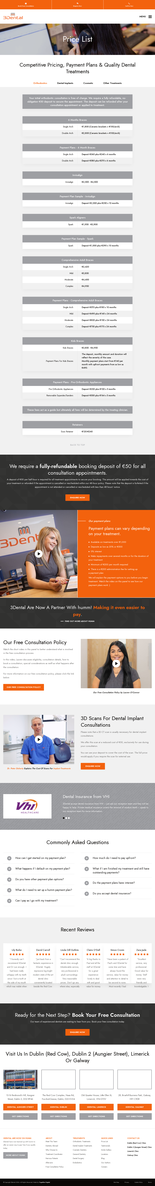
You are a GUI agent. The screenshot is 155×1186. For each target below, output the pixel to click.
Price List (104, 1141)
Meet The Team (51, 1141)
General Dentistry (79, 1154)
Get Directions (20, 1116)
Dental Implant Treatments (82, 1145)
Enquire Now (77, 5)
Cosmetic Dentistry (79, 1150)
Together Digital (44, 1182)
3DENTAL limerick (96, 1107)
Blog (103, 1158)
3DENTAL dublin (58, 1107)
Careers (104, 1166)
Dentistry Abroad (52, 1145)
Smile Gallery (106, 1150)
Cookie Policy (139, 1182)
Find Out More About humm (79, 621)
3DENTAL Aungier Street (20, 1107)
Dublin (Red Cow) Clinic (136, 1143)
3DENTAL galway (134, 1107)
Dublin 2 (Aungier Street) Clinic (139, 1147)
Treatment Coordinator (54, 1154)
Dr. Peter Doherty (15, 768)
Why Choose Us (51, 1150)
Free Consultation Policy (54, 1166)
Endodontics (77, 1162)
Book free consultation (26, 5)
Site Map (116, 1182)
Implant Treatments (61, 768)
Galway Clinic (132, 1155)
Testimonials (105, 1145)
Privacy (127, 1182)
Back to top (77, 444)
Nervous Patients (52, 1158)
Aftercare (49, 1162)
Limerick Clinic (133, 1151)
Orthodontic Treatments (81, 1141)
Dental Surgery (78, 1158)
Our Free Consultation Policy (24, 687)
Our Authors (105, 1162)
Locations (104, 1154)
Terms (150, 1182)
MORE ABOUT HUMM (15, 1155)
